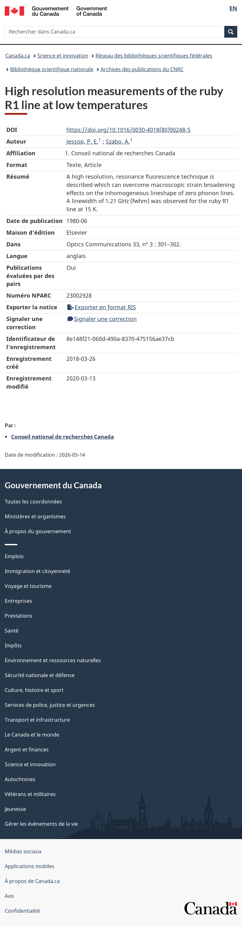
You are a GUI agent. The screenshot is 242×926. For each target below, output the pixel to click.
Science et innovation (62, 55)
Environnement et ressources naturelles (53, 660)
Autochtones (20, 779)
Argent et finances (27, 749)
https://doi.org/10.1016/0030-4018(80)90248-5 (128, 129)
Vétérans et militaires (30, 794)
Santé (11, 630)
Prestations (18, 615)
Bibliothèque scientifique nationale (51, 69)
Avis (9, 895)
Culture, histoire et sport (34, 690)
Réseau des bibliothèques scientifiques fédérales (154, 55)
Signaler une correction (102, 319)
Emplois (14, 556)
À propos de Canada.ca (32, 881)
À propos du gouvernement (38, 531)
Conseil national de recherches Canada (62, 436)
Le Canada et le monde (32, 734)
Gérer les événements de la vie (41, 823)
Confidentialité (22, 910)
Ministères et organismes (35, 516)
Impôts (13, 645)
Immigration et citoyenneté (37, 571)
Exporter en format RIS (101, 307)
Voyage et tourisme (28, 586)
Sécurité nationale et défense (40, 675)
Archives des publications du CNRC (142, 69)
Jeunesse (15, 809)
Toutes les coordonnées (33, 501)
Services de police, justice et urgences (50, 704)
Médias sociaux (23, 851)
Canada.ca (17, 55)
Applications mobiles (29, 866)
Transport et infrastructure (37, 719)
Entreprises (18, 600)
